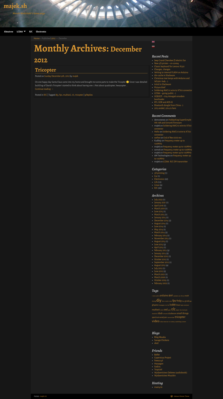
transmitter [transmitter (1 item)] (171, 317)
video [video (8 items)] (155, 321)
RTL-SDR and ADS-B (163, 102)
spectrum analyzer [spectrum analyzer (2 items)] (159, 317)
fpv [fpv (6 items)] (174, 300)
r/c (73, 95)
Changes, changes (162, 69)
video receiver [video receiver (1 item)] (164, 321)
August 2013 (159, 241)
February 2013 (160, 250)
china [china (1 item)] (182, 296)
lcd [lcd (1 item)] (168, 305)
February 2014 (160, 235)
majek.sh (15, 6)
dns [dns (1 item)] (163, 301)
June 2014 (158, 226)
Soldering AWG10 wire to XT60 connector (173, 90)
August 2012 (159, 265)
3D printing (159, 173)
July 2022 (158, 199)
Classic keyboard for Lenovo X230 (169, 66)
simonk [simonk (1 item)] (165, 313)
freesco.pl (158, 360)
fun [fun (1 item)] (183, 301)
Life (156, 182)
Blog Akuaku (160, 337)
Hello (156, 132)
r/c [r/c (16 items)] (173, 309)
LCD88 (20, 32)
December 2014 (161, 220)
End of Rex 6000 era (172, 138)
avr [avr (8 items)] (171, 295)
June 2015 (158, 211)
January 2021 (160, 202)
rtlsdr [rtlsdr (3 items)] (160, 313)
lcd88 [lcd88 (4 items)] (173, 304)
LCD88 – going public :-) (165, 93)
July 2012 (158, 268)
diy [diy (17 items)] (158, 300)
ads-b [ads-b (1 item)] (157, 296)
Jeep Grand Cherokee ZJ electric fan (170, 60)
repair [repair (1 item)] (177, 310)
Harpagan (158, 363)
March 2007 (159, 274)
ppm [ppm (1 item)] (169, 310)
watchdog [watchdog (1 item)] (178, 321)
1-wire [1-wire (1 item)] (154, 296)
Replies (89, 95)
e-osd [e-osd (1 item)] (166, 301)
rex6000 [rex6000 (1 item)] (154, 313)
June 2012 (158, 271)
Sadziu (157, 366)
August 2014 (159, 223)
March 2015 (159, 214)
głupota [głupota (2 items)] (155, 305)
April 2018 (158, 205)
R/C (30, 32)
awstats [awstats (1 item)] (175, 296)
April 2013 (158, 247)
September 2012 (161, 262)
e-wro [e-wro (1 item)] (170, 301)
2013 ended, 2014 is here (165, 108)
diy (57, 95)
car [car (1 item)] (179, 296)
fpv (60, 95)
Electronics (41, 32)
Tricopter (45, 69)
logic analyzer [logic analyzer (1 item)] (184, 305)
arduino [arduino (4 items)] (164, 295)
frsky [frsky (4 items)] (179, 300)
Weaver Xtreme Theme (181, 396)
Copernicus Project (162, 357)
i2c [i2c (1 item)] (166, 305)
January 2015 (160, 217)
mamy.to (158, 387)
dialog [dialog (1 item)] (154, 301)
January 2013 (160, 253)
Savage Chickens (161, 340)
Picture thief (159, 87)
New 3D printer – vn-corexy (166, 63)
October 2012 (160, 259)
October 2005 (160, 280)
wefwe (157, 138)
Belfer (157, 355)
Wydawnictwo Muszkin (165, 375)
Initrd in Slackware (162, 84)
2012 (53, 38)
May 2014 (158, 229)
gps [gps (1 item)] (191, 301)
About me (8, 32)
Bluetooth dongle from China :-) (168, 105)
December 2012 (161, 256)
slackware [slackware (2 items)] (172, 313)
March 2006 (159, 277)
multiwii (67, 95)
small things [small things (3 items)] (183, 313)
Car (155, 176)
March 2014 (159, 232)
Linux (156, 185)
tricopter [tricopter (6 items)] (180, 316)
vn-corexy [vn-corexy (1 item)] (172, 321)
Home (36, 38)
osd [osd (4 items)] (166, 309)
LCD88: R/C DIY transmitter (175, 161)
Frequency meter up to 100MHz (177, 146)
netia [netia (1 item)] (161, 310)
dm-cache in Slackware (164, 75)
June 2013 (158, 244)
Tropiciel (158, 369)
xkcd (156, 343)
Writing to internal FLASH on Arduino (171, 72)
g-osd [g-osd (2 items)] (187, 301)
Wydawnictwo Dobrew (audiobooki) (170, 372)
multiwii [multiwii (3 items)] (156, 310)
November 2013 (161, 238)
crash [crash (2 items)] (187, 296)
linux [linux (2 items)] (178, 305)
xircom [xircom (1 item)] (184, 321)
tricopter (79, 95)
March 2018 (159, 208)
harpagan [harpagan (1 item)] (162, 305)
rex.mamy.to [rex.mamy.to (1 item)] (183, 310)
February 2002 (160, 283)
